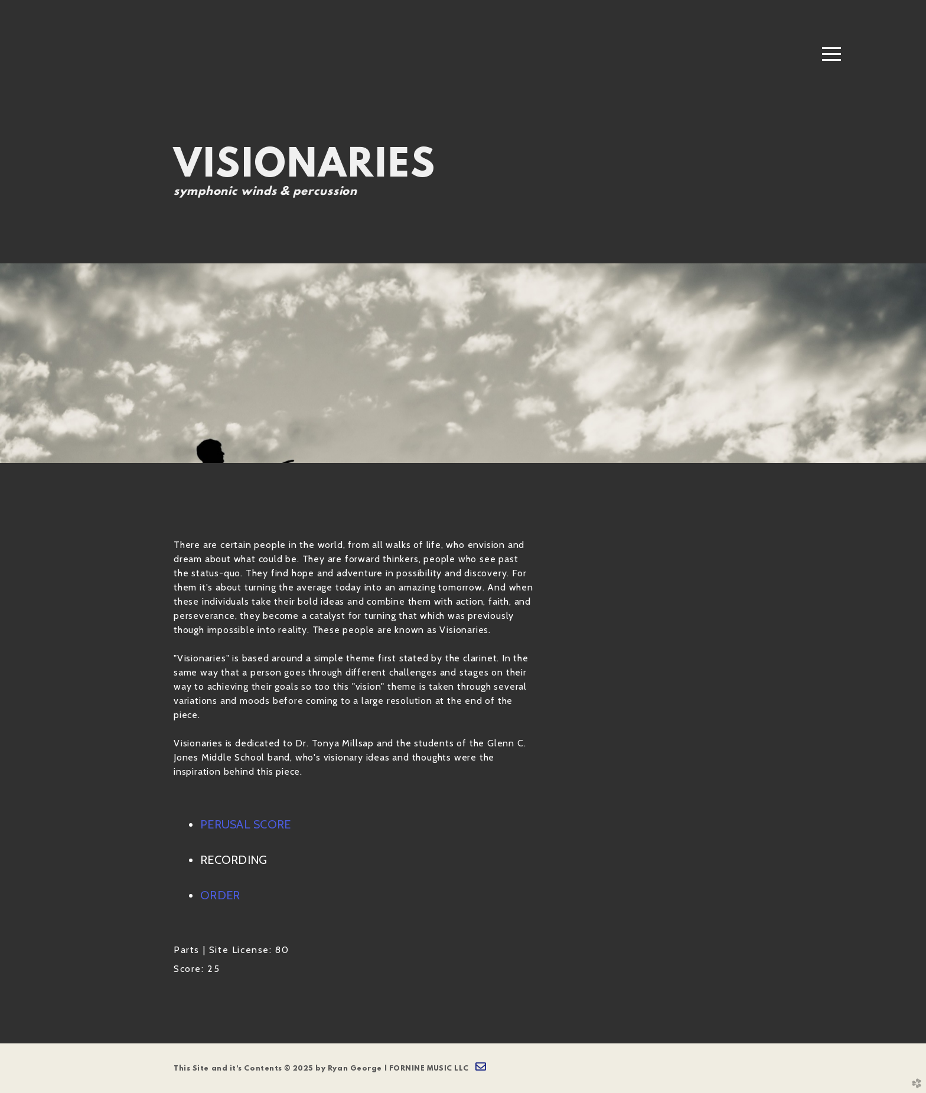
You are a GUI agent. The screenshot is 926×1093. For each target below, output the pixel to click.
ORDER (220, 895)
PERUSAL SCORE (245, 824)
